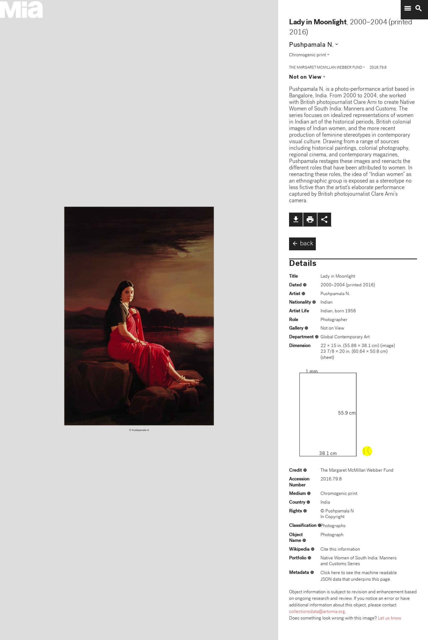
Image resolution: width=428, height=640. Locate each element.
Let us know (389, 618)
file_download (296, 219)
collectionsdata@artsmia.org (317, 612)
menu (407, 8)
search (418, 8)
